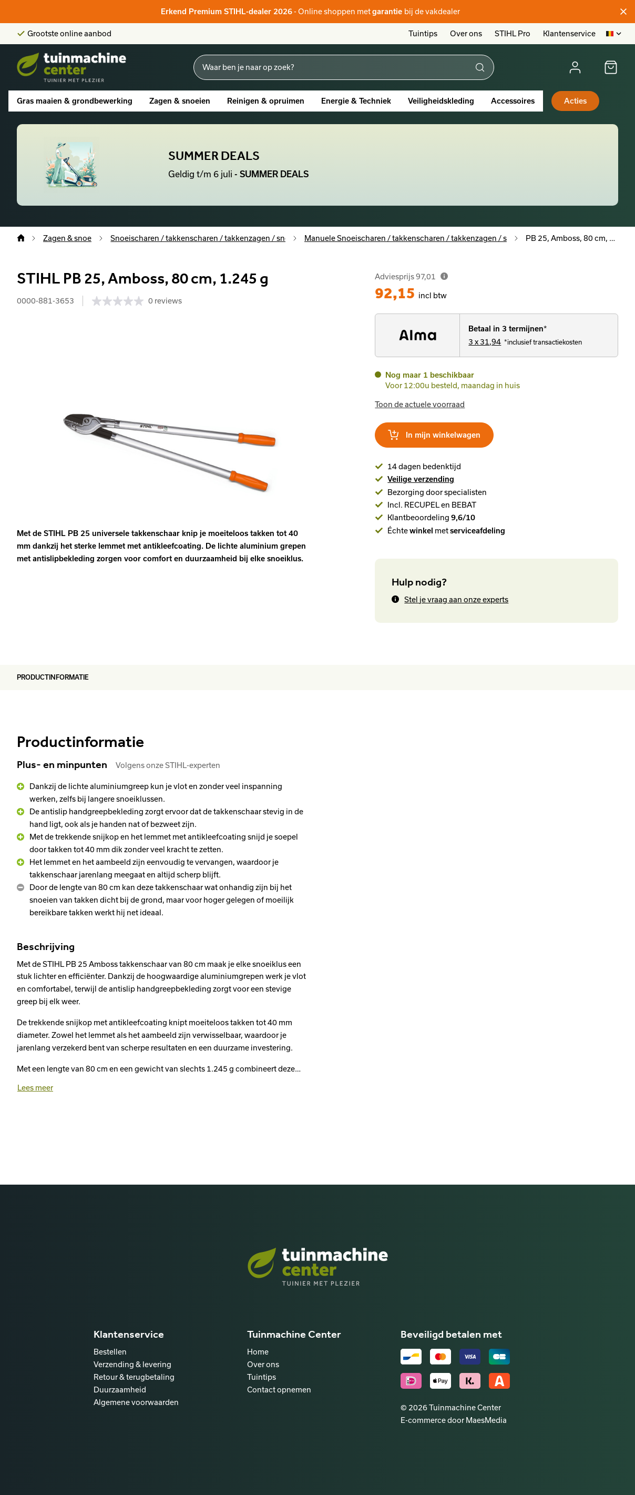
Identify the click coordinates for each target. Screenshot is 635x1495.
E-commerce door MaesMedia (454, 1420)
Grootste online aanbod (69, 33)
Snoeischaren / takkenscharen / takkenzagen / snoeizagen (214, 238)
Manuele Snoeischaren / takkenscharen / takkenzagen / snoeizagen (424, 238)
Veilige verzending (420, 479)
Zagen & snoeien (179, 101)
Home (258, 1351)
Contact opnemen (279, 1389)
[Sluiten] (623, 11)
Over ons (466, 33)
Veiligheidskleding (441, 101)
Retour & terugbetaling (134, 1376)
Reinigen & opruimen (265, 101)
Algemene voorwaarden (136, 1402)
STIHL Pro (512, 33)
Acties (575, 101)
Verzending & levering (132, 1364)
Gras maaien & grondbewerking (74, 101)
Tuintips (422, 33)
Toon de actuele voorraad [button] (420, 404)
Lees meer (35, 1087)
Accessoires (513, 101)
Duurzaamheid (120, 1389)
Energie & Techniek (356, 101)
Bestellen (110, 1351)
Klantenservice (569, 33)
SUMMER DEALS (214, 155)
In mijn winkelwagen (434, 435)
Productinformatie (53, 677)
